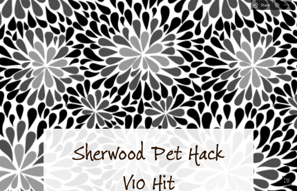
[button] (261, 5)
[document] (148, 95)
